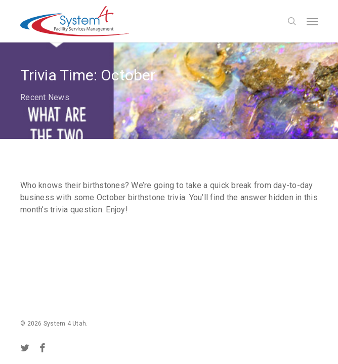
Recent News (44, 97)
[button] (312, 21)
